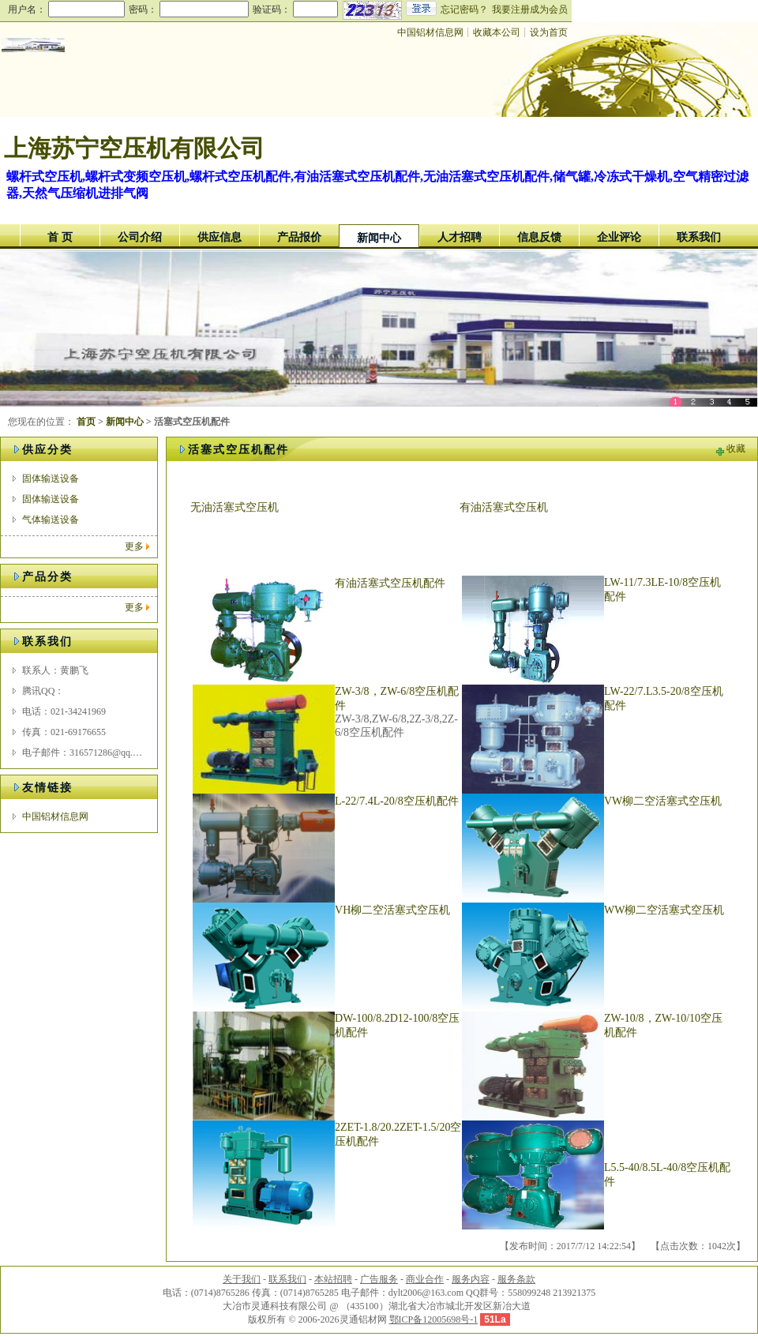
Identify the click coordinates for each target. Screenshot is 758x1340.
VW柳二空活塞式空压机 (663, 801)
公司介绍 (140, 237)
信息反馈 (539, 237)
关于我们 (242, 1279)
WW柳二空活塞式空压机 (664, 910)
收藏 (735, 448)
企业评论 (619, 237)
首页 (86, 421)
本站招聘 (333, 1279)
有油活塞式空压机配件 (390, 583)
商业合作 (425, 1279)
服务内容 (471, 1279)
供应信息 (219, 237)
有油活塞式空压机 (504, 507)
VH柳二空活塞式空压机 (392, 910)
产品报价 (299, 237)
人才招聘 (459, 237)
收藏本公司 (496, 32)
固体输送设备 (50, 478)
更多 (134, 546)
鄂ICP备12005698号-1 (433, 1319)
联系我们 (699, 237)
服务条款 (516, 1279)
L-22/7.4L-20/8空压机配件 (397, 801)
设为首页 (549, 32)
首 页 (60, 237)
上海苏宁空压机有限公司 (134, 148)
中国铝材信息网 (430, 32)
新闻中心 (379, 238)
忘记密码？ (464, 9)
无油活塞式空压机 (234, 507)
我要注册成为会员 (530, 9)
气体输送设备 (50, 519)
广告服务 (379, 1279)
